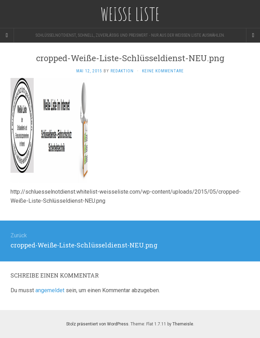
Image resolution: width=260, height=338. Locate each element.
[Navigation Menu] (253, 35)
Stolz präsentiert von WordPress (97, 324)
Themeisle (183, 324)
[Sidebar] (7, 35)
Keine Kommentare (163, 71)
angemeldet (49, 290)
